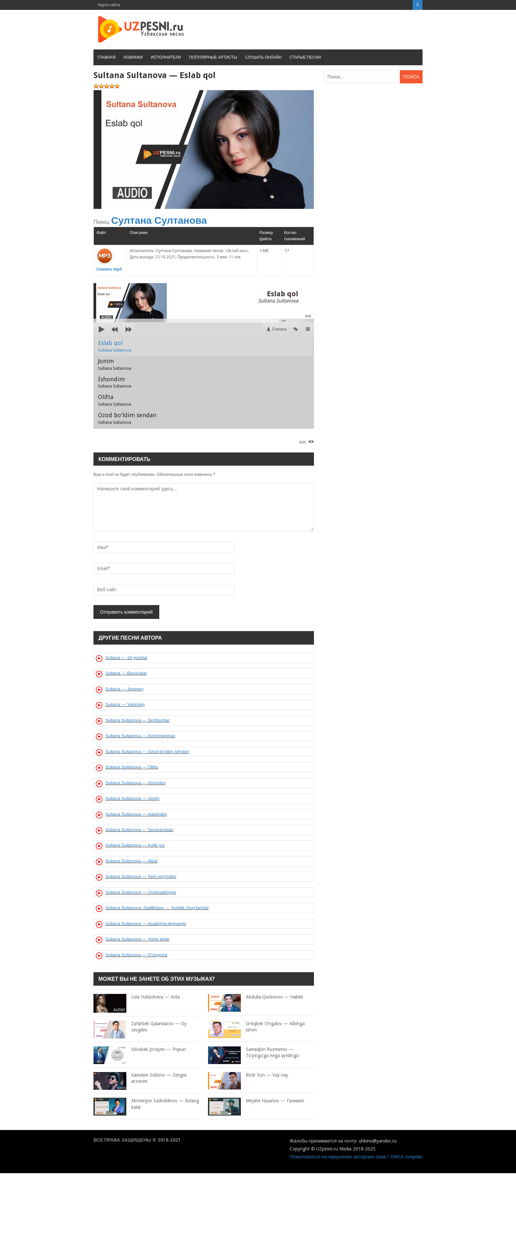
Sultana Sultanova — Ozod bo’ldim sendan (147, 751)
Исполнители (166, 57)
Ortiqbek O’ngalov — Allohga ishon (256, 1027)
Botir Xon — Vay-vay (248, 1075)
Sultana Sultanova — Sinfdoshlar (137, 720)
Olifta (114, 400)
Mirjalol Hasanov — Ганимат (256, 1101)
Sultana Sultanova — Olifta (131, 767)
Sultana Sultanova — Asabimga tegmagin (145, 923)
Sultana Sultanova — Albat (131, 860)
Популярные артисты (213, 57)
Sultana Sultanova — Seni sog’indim (140, 876)
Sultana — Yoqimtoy (125, 704)
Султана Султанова (159, 220)
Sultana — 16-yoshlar (126, 657)
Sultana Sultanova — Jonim (132, 798)
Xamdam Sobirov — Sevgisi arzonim (140, 1078)
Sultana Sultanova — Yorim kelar (137, 939)
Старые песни (305, 57)
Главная (106, 57)
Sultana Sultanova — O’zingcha (136, 954)
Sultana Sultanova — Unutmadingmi (140, 892)
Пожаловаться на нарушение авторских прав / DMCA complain (356, 1156)
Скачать (279, 329)
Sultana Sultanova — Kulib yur (135, 845)
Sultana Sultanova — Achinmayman (140, 735)
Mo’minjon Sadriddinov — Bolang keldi (146, 1104)
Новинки (133, 57)
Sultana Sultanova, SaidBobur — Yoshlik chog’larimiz (157, 907)
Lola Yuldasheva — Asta (136, 997)
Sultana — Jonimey (124, 688)
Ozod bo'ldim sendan (127, 418)
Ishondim (114, 382)
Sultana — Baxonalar (126, 673)
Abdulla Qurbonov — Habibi (255, 997)
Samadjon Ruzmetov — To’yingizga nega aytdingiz (253, 1052)
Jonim (114, 364)
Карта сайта (109, 5)
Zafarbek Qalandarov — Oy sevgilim (140, 1027)
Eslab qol (114, 346)
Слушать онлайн (263, 57)
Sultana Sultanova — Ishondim (135, 782)
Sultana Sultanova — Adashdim (136, 814)
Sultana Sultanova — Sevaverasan (139, 829)
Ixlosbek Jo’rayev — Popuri (139, 1049)
